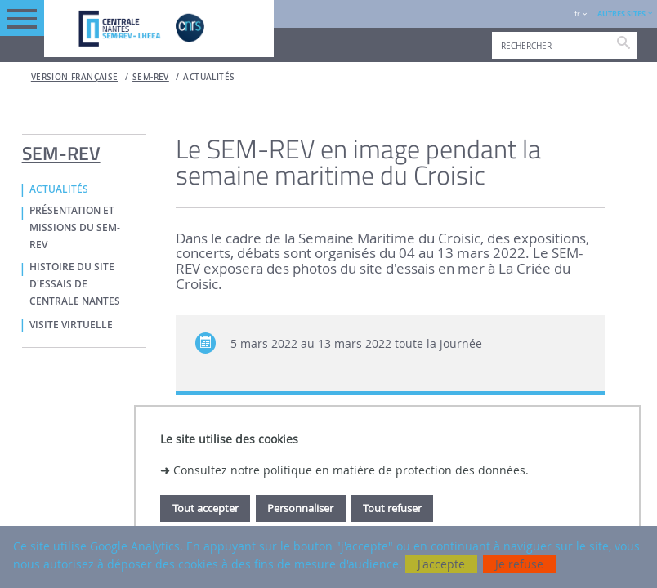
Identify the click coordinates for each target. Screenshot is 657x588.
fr (577, 13)
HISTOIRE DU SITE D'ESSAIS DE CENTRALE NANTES (74, 284)
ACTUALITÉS (209, 77)
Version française (74, 77)
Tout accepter (205, 508)
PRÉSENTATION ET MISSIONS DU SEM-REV (74, 228)
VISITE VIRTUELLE (71, 325)
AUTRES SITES (621, 13)
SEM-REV (150, 77)
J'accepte (441, 564)
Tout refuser (392, 508)
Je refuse (519, 564)
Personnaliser (300, 508)
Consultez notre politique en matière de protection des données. (351, 470)
